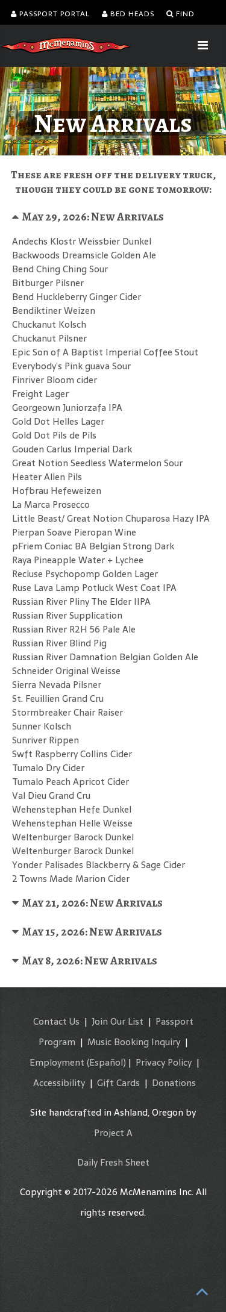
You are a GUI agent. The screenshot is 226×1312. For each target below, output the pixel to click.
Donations (174, 1082)
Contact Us (56, 1021)
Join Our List (117, 1021)
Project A (113, 1132)
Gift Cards (118, 1082)
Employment (57, 1062)
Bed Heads (128, 14)
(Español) (106, 1062)
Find (180, 14)
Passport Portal (50, 14)
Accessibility (59, 1082)
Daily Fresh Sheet (113, 1162)
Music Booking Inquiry (133, 1041)
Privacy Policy (164, 1062)
